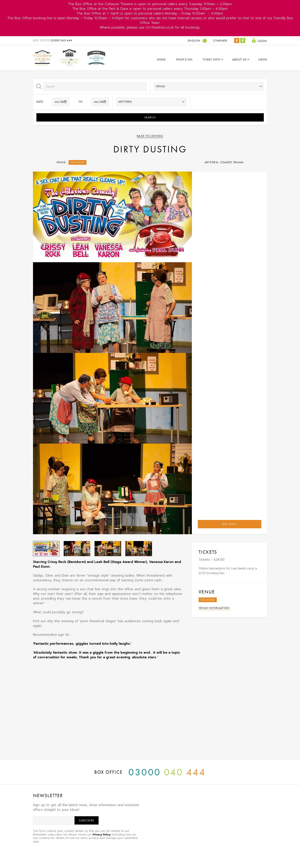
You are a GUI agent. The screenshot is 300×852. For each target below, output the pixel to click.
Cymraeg (220, 40)
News (262, 59)
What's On (184, 59)
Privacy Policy (102, 834)
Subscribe (86, 820)
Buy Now (229, 524)
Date (39, 101)
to (81, 101)
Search (150, 117)
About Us (239, 59)
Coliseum (77, 162)
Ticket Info (211, 59)
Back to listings (150, 136)
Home (161, 59)
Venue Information (214, 608)
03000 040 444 (61, 40)
